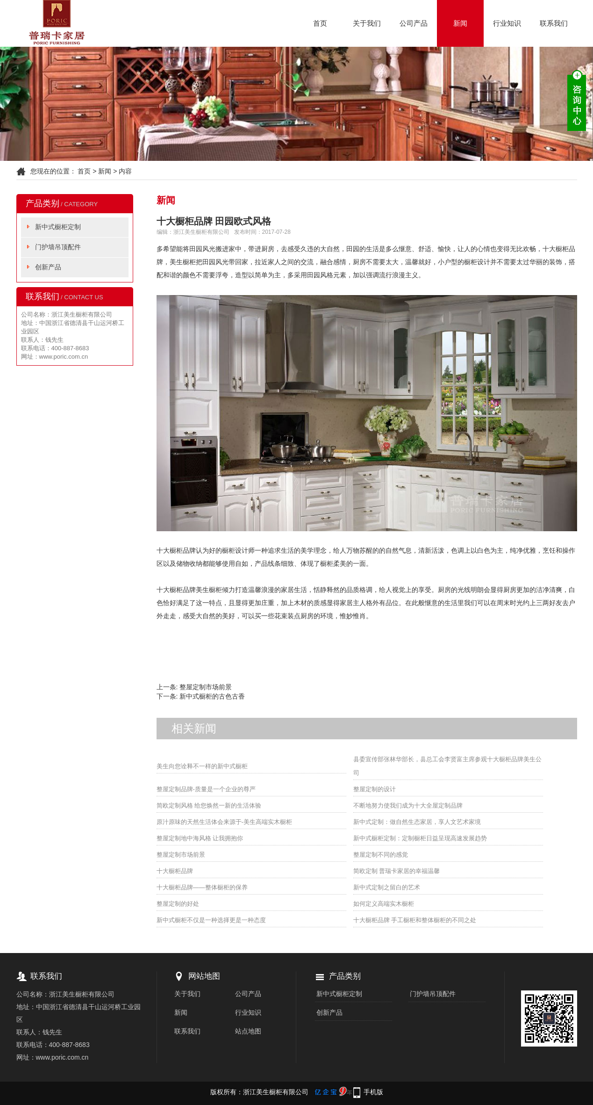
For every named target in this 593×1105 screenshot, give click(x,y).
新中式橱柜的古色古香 (212, 696)
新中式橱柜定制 (58, 227)
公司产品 (414, 23)
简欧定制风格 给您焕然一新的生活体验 (209, 805)
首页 (320, 23)
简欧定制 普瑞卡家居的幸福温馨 (396, 870)
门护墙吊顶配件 (58, 247)
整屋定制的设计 (374, 789)
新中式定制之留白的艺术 (386, 887)
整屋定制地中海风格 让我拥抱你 (200, 838)
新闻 (460, 23)
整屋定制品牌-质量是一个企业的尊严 (206, 789)
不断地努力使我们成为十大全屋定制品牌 (408, 805)
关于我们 (367, 23)
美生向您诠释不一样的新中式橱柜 (202, 766)
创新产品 (48, 267)
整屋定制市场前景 (205, 687)
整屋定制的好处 (178, 903)
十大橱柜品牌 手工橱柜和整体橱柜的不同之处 (415, 920)
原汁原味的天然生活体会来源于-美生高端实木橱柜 (224, 821)
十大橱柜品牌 (175, 870)
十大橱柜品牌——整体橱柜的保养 (202, 887)
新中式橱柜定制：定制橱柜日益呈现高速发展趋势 (420, 838)
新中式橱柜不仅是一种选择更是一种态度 (211, 920)
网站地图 (204, 976)
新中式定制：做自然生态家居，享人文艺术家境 (417, 821)
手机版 (373, 1092)
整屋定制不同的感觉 (380, 854)
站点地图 (248, 1031)
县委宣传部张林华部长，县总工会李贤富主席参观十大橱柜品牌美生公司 (447, 766)
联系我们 (554, 23)
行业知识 (507, 23)
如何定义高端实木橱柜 (383, 903)
